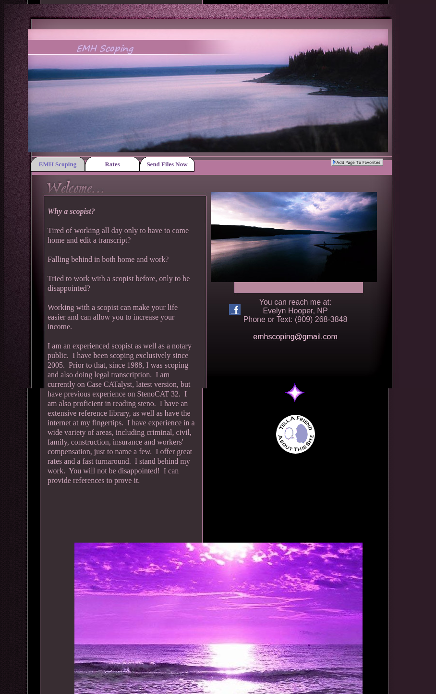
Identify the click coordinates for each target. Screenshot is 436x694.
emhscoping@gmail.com (295, 337)
